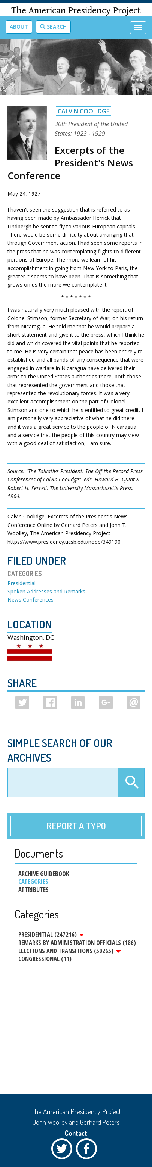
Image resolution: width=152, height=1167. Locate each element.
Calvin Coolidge (83, 111)
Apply (131, 782)
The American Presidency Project (76, 10)
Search (53, 26)
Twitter (63, 1150)
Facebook (88, 1150)
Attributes (33, 890)
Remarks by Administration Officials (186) (77, 943)
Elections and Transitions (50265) (69, 951)
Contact (76, 1133)
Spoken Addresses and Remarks (46, 591)
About (19, 26)
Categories (33, 881)
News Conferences (30, 599)
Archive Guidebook (43, 874)
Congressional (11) (45, 959)
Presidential (21, 583)
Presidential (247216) (51, 934)
